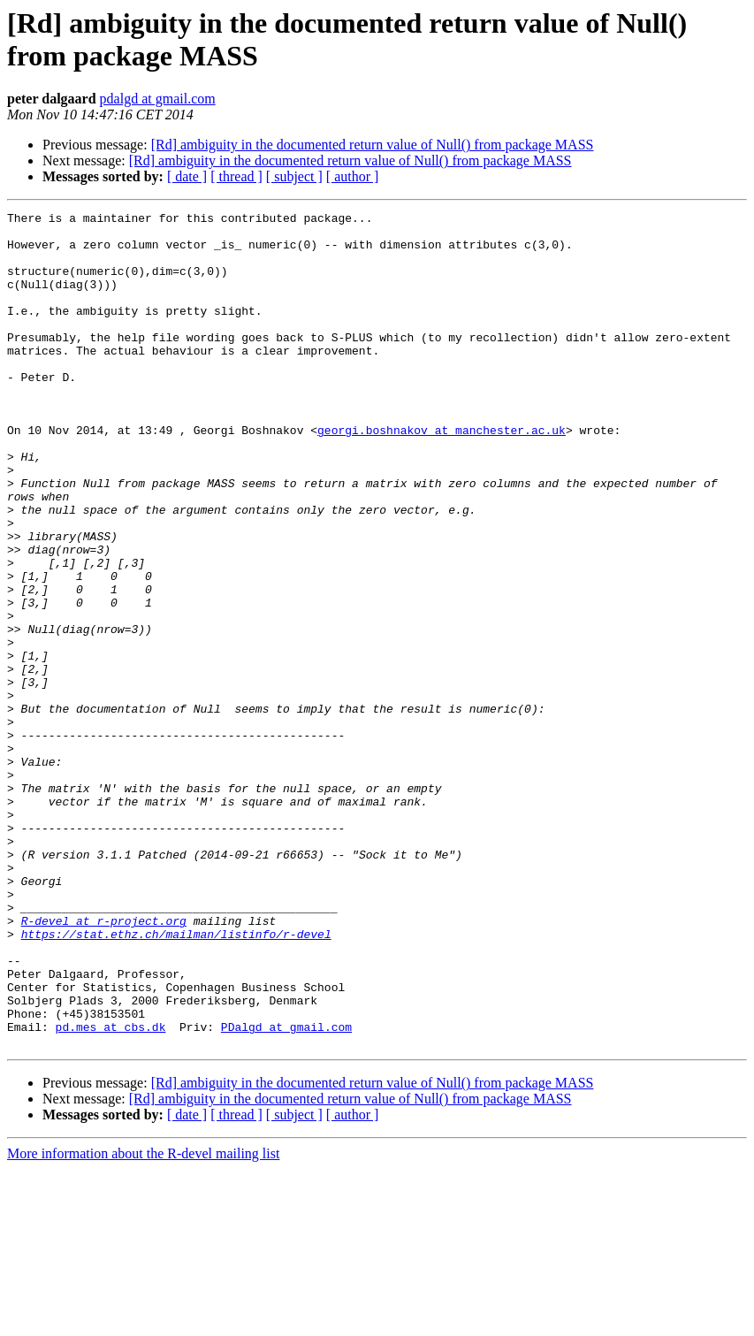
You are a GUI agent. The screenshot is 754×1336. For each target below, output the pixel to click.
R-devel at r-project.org (104, 1064)
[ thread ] (236, 176)
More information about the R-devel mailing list (143, 1320)
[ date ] (187, 176)
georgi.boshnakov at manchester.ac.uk (441, 475)
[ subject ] (294, 176)
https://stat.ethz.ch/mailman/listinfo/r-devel (176, 1080)
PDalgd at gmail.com (286, 1191)
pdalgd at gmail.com (158, 98)
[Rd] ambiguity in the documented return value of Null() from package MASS (372, 144)
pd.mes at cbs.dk (111, 1191)
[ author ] (352, 176)
